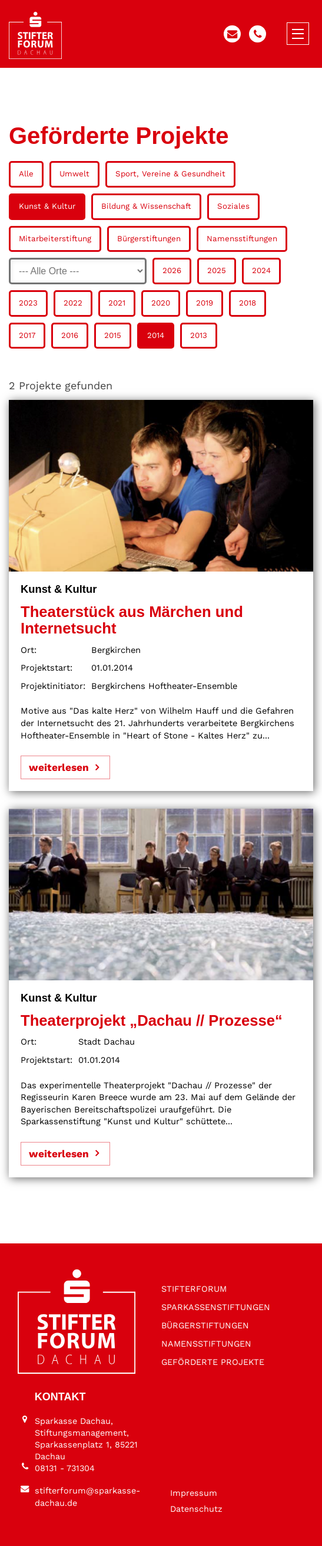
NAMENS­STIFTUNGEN (206, 1343)
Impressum (193, 1493)
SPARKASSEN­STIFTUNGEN (215, 1307)
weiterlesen (59, 767)
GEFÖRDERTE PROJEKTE (212, 1362)
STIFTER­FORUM (194, 1289)
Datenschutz (196, 1509)
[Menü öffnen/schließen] (298, 33)
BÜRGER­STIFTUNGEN (205, 1325)
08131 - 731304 (65, 1468)
